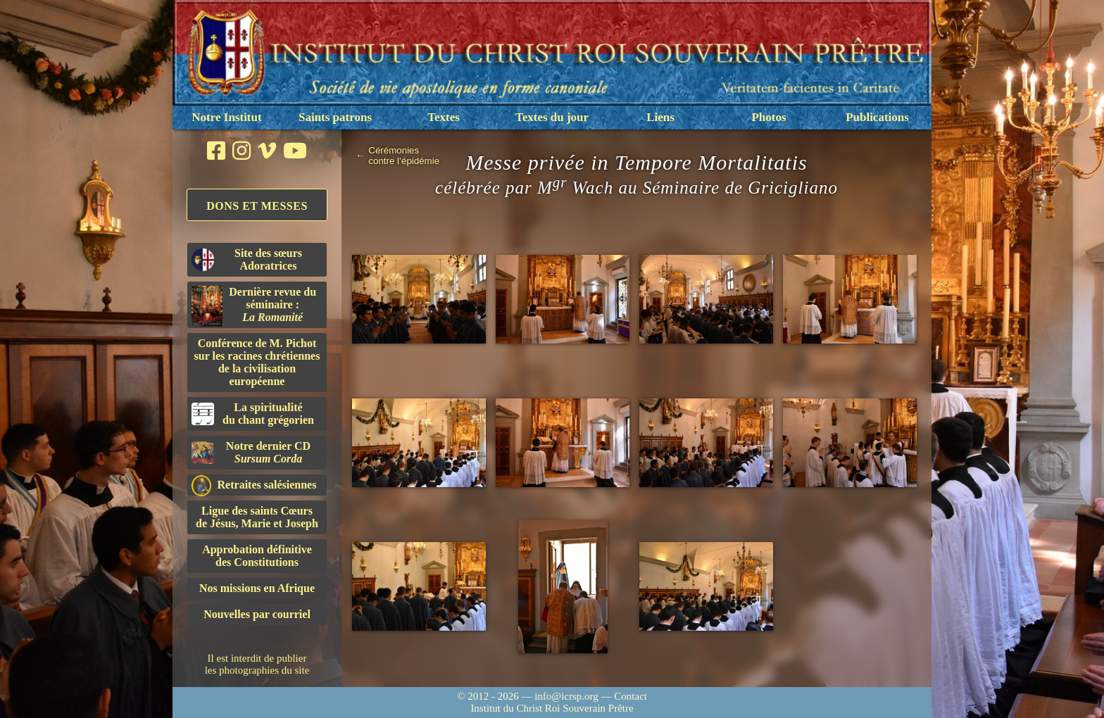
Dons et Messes (257, 206)
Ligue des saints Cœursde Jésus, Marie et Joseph (257, 517)
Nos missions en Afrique (257, 588)
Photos (768, 117)
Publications (877, 117)
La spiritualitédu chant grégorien (253, 413)
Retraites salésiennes (254, 485)
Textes (443, 117)
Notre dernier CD (251, 452)
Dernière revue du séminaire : (254, 306)
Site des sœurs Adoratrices (247, 259)
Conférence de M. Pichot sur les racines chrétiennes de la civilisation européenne (257, 362)
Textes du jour (552, 117)
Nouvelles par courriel (256, 614)
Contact (630, 696)
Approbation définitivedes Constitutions (257, 555)
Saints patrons (335, 117)
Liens (660, 117)
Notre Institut (226, 117)
